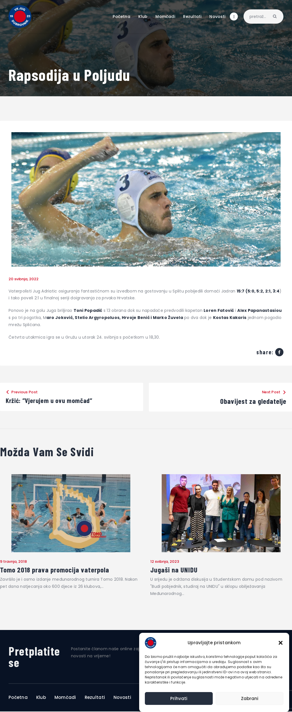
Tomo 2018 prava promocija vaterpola (56, 570)
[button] (280, 643)
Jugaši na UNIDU (174, 570)
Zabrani (249, 698)
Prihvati (178, 698)
